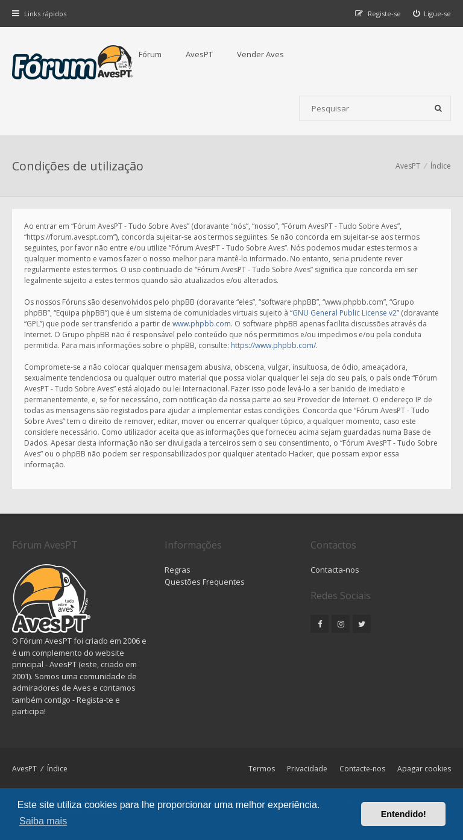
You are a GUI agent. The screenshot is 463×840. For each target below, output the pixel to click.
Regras (178, 569)
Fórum (150, 54)
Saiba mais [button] (43, 821)
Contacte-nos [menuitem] (362, 769)
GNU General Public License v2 (344, 313)
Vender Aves (260, 54)
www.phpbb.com (201, 324)
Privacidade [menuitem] (307, 769)
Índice (57, 769)
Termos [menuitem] (261, 769)
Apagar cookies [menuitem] (424, 769)
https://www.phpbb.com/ (273, 345)
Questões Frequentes (205, 581)
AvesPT (199, 54)
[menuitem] (432, 13)
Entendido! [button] (403, 814)
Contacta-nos (334, 569)
